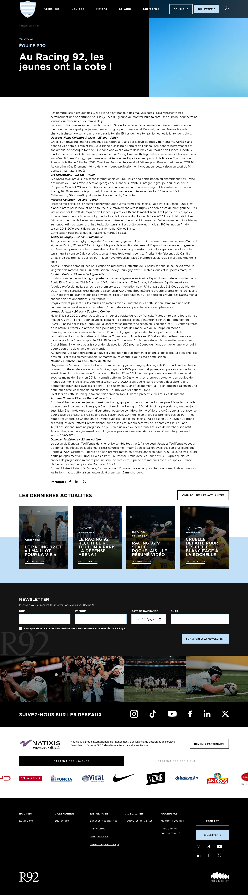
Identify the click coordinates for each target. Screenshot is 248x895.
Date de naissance (144, 611)
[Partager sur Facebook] (70, 482)
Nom (22, 611)
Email (175, 611)
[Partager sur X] (84, 482)
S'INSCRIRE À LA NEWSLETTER (205, 638)
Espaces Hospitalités (103, 821)
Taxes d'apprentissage (104, 844)
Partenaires (97, 829)
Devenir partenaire (209, 743)
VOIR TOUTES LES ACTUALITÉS (203, 495)
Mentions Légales (172, 821)
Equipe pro (26, 821)
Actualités (50, 9)
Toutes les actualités (139, 821)
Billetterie (212, 834)
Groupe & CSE (99, 836)
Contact (212, 820)
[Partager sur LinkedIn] (76, 482)
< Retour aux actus (29, 26)
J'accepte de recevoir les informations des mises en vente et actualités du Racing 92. (75, 628)
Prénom (80, 611)
